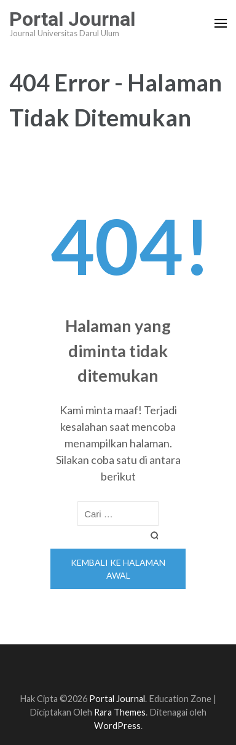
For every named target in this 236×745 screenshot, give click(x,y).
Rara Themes (120, 712)
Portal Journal (72, 19)
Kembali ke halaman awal (118, 569)
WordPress (117, 725)
